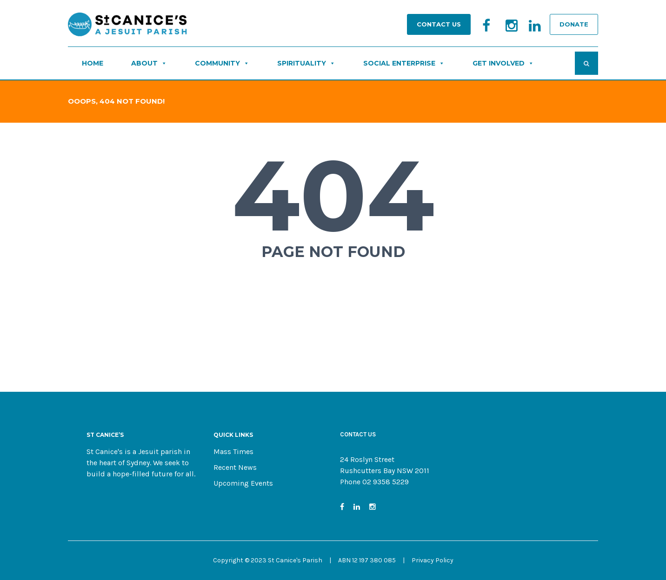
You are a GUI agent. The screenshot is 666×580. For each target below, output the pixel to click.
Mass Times (233, 451)
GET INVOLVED (503, 63)
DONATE (573, 24)
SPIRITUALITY (306, 63)
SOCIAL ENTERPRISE (404, 63)
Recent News (235, 467)
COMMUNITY (222, 63)
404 (333, 195)
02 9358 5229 (385, 481)
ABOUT (149, 63)
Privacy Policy (432, 560)
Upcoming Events (243, 483)
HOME (92, 63)
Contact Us (439, 24)
